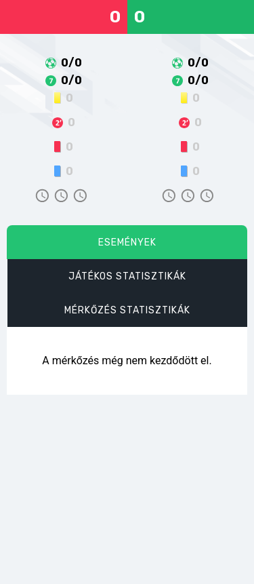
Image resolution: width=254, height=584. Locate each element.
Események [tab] (127, 242)
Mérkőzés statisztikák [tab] (127, 310)
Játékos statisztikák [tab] (127, 276)
